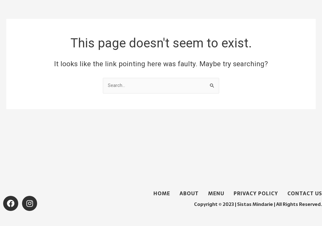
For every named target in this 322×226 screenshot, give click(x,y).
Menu (216, 193)
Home (161, 193)
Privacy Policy (256, 193)
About (189, 193)
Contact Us (304, 193)
